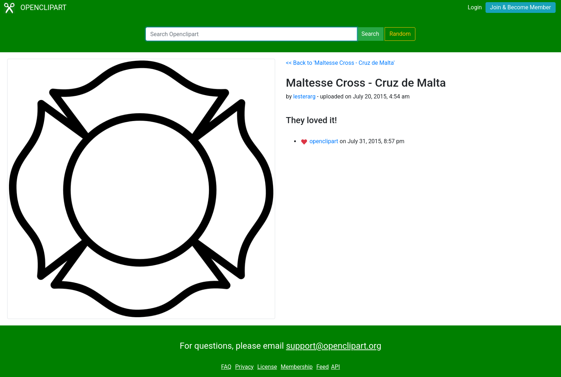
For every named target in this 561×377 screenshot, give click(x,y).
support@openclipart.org (333, 346)
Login (475, 7)
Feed (322, 366)
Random (400, 33)
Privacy (244, 366)
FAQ (226, 366)
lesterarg (304, 96)
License (267, 366)
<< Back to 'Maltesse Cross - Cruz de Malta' (340, 62)
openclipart (324, 141)
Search (370, 33)
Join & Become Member (520, 7)
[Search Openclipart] (251, 34)
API (335, 366)
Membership (296, 366)
